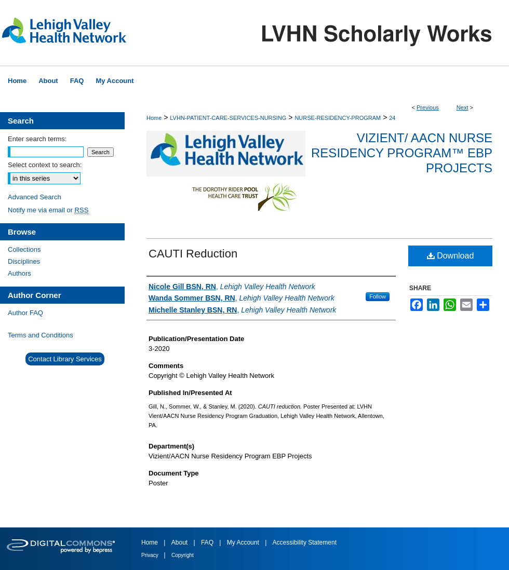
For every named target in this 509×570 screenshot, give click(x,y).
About (180, 542)
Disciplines (24, 261)
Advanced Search (34, 197)
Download (450, 255)
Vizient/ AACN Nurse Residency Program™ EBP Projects (401, 153)
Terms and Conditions (40, 335)
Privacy (150, 555)
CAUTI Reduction (193, 253)
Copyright (182, 555)
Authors (19, 273)
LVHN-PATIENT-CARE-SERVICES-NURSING (228, 118)
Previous (428, 107)
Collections (24, 249)
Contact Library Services (65, 359)
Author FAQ (25, 313)
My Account (244, 542)
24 (392, 118)
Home (154, 118)
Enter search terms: (37, 139)
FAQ (208, 542)
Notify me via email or (48, 210)
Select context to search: (45, 165)
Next (462, 107)
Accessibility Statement (305, 542)
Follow (377, 296)
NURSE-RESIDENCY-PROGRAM (337, 118)
